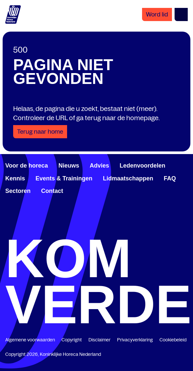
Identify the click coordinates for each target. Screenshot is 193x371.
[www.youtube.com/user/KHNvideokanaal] (140, 229)
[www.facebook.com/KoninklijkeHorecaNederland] (8, 229)
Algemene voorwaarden (30, 340)
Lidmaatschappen (128, 178)
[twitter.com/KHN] (96, 229)
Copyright (71, 340)
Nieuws (69, 165)
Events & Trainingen (64, 178)
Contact (52, 191)
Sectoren (18, 191)
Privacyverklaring (135, 340)
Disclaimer (99, 340)
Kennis (15, 178)
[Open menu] (181, 14)
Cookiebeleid (172, 340)
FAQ (170, 178)
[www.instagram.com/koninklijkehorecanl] (185, 229)
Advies (99, 165)
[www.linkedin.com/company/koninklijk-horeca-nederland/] (52, 229)
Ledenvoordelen (142, 165)
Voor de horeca (26, 165)
